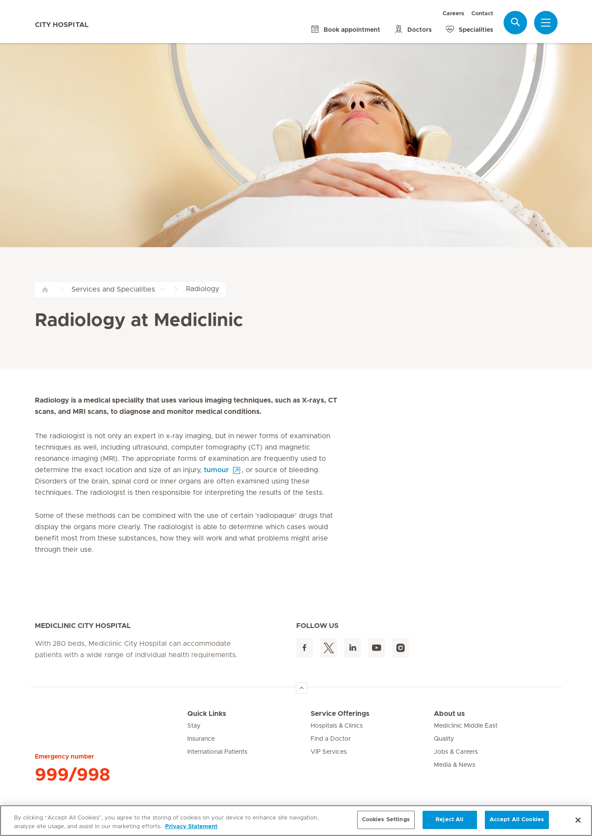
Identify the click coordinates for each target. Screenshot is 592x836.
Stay (193, 726)
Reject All (449, 820)
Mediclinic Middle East (465, 726)
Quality (444, 739)
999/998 (72, 775)
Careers (453, 14)
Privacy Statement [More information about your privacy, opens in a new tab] (191, 826)
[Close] (578, 819)
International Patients (217, 752)
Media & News (454, 765)
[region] (296, 820)
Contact (482, 14)
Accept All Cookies (517, 820)
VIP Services (329, 752)
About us (449, 713)
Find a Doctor (331, 739)
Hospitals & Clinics (337, 726)
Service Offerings (340, 713)
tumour (216, 470)
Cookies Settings (386, 820)
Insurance (201, 739)
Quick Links (206, 713)
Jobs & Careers (456, 752)
